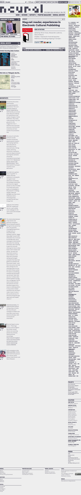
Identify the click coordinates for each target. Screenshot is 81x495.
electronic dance (72, 161)
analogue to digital (73, 45)
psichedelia (71, 297)
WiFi (73, 374)
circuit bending (72, 93)
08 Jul (1, 357)
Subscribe (43, 2)
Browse (47, 470)
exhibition (74, 171)
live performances (73, 228)
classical (71, 94)
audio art (78, 54)
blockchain (71, 74)
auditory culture (72, 63)
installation (71, 210)
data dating (71, 137)
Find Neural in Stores (8, 36)
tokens (78, 359)
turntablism (71, 362)
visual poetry (72, 371)
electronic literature (73, 163)
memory (70, 240)
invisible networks (73, 221)
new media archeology (74, 263)
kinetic (70, 222)
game (74, 188)
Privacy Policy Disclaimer (6, 474)
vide (78, 363)
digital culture (72, 144)
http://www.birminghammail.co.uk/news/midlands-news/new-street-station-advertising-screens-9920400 (13, 341)
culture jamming (72, 128)
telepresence (71, 354)
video (70, 365)
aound (70, 48)
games (77, 191)
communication (72, 101)
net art (70, 253)
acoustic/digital (72, 30)
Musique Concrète (72, 250)
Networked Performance (74, 459)
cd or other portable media (73, 88)
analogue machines (73, 42)
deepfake (78, 138)
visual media (75, 370)
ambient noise (76, 36)
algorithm (71, 34)
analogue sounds (72, 43)
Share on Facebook (2, 111)
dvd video (71, 154)
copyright (71, 122)
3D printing (73, 22)
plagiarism (78, 279)
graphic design (72, 198)
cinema (70, 91)
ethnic (70, 171)
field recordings (72, 182)
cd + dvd (78, 86)
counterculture (72, 125)
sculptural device (73, 318)
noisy (73, 266)
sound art (71, 332)
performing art (72, 276)
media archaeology (73, 236)
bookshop (24, 19)
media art (71, 239)
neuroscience (71, 257)
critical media (72, 126)
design (70, 141)
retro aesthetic (76, 312)
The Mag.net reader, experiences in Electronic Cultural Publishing (33, 50)
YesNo (8, 204)
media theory (77, 239)
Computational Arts (73, 107)
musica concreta (72, 247)
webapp (70, 374)
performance (71, 274)
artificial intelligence (74, 53)
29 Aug (2, 328)
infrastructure (72, 208)
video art (74, 365)
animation (71, 47)
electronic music (72, 164)
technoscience (72, 353)
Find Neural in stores (27, 474)
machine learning (72, 230)
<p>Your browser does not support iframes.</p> (10, 72)
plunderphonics (76, 280)
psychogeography (73, 301)
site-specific (77, 321)
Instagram (2, 488)
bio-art (74, 66)
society (78, 327)
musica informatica (73, 248)
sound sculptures (73, 335)
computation (71, 104)
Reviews (24, 15)
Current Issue (5, 34)
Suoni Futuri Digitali (73, 385)
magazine (76, 231)
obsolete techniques (73, 270)
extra (70, 175)
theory (74, 357)
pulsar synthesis (72, 306)
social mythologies (73, 326)
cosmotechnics (72, 123)
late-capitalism (76, 224)
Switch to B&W (63, 2)
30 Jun (1, 176)
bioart (78, 66)
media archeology (73, 237)
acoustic (77, 27)
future (74, 187)
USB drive (71, 363)
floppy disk (71, 184)
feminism (77, 175)
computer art (72, 108)
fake (73, 175)
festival (70, 177)
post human (77, 283)
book (73, 77)
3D (69, 22)
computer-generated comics (73, 117)
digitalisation (72, 149)
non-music (77, 266)
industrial (71, 204)
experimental (71, 172)
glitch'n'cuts (75, 194)
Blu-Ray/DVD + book (73, 75)
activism (70, 31)
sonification (76, 329)
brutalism (76, 83)
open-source (71, 271)
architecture (71, 50)
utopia (75, 363)
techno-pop (75, 347)
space (76, 338)
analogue (71, 40)
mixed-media (75, 242)
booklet (70, 80)
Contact (49, 2)
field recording (72, 181)
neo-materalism (72, 251)
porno (74, 282)
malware (74, 233)
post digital (71, 283)
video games (71, 366)
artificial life (72, 54)
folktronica (71, 185)
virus (77, 368)
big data (70, 66)
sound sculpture (72, 333)
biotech (76, 71)
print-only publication (74, 291)
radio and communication (74, 307)
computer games (72, 110)
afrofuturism (77, 33)
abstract (71, 25)
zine (77, 376)
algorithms (76, 34)
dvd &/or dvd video (73, 152)
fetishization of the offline (73, 179)
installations (72, 211)
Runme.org (70, 460)
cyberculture (71, 129)
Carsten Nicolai (72, 86)
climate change (72, 97)
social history (72, 323)
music (78, 245)
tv (75, 362)
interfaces (71, 216)
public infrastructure (74, 303)
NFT (76, 265)
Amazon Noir (71, 455)
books (74, 80)
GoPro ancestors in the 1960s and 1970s (13, 351)
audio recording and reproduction (73, 57)
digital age (71, 143)
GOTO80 (9, 194)
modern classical (76, 244)
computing (71, 118)
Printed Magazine (44, 15)
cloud (77, 97)
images (70, 202)
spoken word (71, 339)
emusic (78, 169)
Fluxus (76, 184)
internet (76, 216)
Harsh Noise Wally (11, 305)
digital (73, 141)
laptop (70, 224)
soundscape (75, 336)
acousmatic (71, 27)
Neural (24, 48)
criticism (78, 126)
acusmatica (76, 31)
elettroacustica (72, 169)
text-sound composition (74, 356)
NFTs (79, 265)
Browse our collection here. (9, 48)
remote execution (72, 310)
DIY (76, 149)
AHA (69, 453)
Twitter (2, 487)
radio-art (77, 309)
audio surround (72, 58)
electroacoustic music (74, 158)
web (78, 373)
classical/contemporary (74, 96)
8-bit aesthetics (72, 24)
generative (77, 193)
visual (70, 370)
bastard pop (71, 64)
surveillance (71, 344)
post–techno (71, 288)
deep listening (72, 138)
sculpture (71, 320)
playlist (70, 280)
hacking (78, 198)
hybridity (71, 201)
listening (74, 225)
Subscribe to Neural (7, 19)
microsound (75, 240)
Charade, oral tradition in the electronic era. (55, 50)
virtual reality (72, 368)
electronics (77, 166)
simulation (71, 321)
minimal (70, 242)
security (76, 320)
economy (75, 155)
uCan (69, 461)
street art (71, 343)
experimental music (73, 174)
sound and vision (76, 330)
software (71, 329)
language (75, 222)
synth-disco (77, 346)
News (18, 15)
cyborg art (71, 134)
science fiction (72, 317)
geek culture (71, 193)
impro (73, 202)
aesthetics (71, 33)
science (76, 315)
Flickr (1, 491)
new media (71, 262)
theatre (70, 357)
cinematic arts (76, 91)
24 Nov (2, 109)
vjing (77, 371)
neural (70, 254)
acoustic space (72, 28)
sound (70, 330)
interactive (71, 213)
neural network (76, 254)
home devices (77, 199)
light (70, 225)
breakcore (76, 81)
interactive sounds (73, 214)
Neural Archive (59, 15)
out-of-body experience (74, 273)
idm (79, 201)
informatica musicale (73, 205)
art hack (73, 51)
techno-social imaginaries (72, 350)
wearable (74, 373)
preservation (71, 289)
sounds (70, 336)
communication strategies (74, 102)
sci (73, 315)
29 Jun (1, 208)
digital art (76, 143)
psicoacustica (72, 298)
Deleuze (70, 140)
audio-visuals (72, 61)
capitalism (71, 84)
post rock (78, 285)
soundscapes (71, 338)
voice (70, 373)
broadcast (71, 83)
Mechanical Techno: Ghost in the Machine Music (13, 161)
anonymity (76, 47)
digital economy (72, 146)
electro (70, 157)
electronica (71, 166)
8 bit (78, 22)
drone (70, 151)
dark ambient (72, 135)
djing (79, 149)
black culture (72, 72)
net (77, 251)
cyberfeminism (72, 131)
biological (71, 67)
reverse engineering (73, 313)
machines (71, 231)
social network (72, 327)
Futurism (70, 188)
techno (70, 347)
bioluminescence (72, 69)
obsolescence (72, 268)
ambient (70, 36)
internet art (71, 217)
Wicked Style (71, 387)
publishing (77, 304)
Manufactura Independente (68, 481)
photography (72, 279)
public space (71, 304)
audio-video (71, 60)
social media (71, 324)
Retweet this (0, 111)
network (75, 253)
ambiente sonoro (72, 39)
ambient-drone (72, 37)
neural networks (72, 256)
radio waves (71, 309)
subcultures (77, 343)
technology (71, 351)
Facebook (2, 486)
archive (77, 50)
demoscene (75, 140)
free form (77, 185)
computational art (73, 105)
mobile (70, 244)
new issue (78, 260)
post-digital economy (73, 286)
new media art (72, 265)
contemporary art (73, 120)
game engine (71, 190)
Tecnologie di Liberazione (74, 389)
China (76, 90)
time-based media (72, 359)
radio (78, 306)
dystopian (76, 154)
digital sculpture (72, 148)
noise (70, 266)
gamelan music (72, 191)
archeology (75, 48)
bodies (70, 77)
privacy (70, 292)
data (76, 135)
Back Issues (14, 34)
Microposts (4, 98)
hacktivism (71, 199)
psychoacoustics (72, 300)
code (78, 99)
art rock (78, 51)
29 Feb (1, 226)
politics (70, 282)
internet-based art (73, 219)
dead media (77, 137)
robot (70, 315)
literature (71, 227)
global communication (74, 196)
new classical (72, 260)
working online (72, 376)
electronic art (72, 160)
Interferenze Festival (73, 457)
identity (75, 201)
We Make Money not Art (73, 463)
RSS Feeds (55, 2)
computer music (72, 111)
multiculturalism (72, 245)
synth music (71, 346)
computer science (72, 113)
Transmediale (72, 360)
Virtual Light (71, 392)
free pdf (70, 187)
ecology (70, 155)
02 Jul (1, 139)
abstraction (77, 25)
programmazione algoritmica (72, 295)
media (70, 234)
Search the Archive (50, 472)
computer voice (72, 114)
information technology (74, 207)
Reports (32, 15)
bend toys (77, 64)
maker (70, 233)
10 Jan (1, 307)
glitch (70, 194)
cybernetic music (72, 132)
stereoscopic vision (73, 341)
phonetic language (73, 277)
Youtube (2, 490)
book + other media (73, 78)
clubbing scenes (72, 99)
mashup (78, 233)
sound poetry (77, 332)
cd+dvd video (71, 90)
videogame (77, 366)
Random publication (50, 473)
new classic (71, 259)
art (69, 51)
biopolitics (71, 71)
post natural (72, 285)
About (37, 2)
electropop (71, 167)
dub (73, 151)
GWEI (69, 456)
